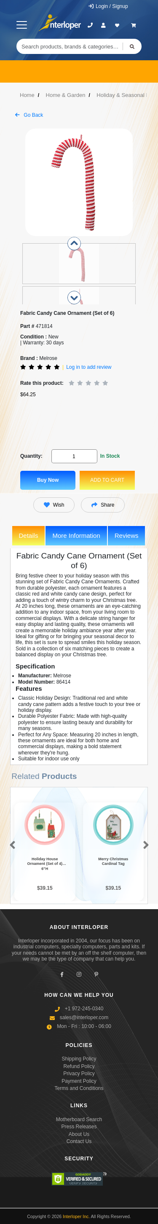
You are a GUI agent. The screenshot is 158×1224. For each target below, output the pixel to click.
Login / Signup (108, 6)
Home (27, 95)
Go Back (29, 115)
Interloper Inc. (76, 1216)
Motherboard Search (79, 1119)
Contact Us (79, 1141)
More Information (76, 535)
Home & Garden (66, 95)
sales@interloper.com (84, 1017)
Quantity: (31, 456)
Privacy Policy (79, 1073)
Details (28, 535)
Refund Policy (78, 1066)
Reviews (127, 535)
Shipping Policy (79, 1059)
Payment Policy (79, 1081)
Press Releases (78, 1127)
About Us (79, 1134)
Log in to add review (88, 367)
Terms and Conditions (78, 1088)
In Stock (110, 456)
